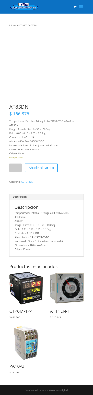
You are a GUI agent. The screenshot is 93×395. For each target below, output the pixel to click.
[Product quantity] (15, 168)
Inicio (12, 25)
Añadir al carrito (41, 167)
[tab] (46, 197)
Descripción (20, 196)
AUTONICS (22, 25)
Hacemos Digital (58, 390)
